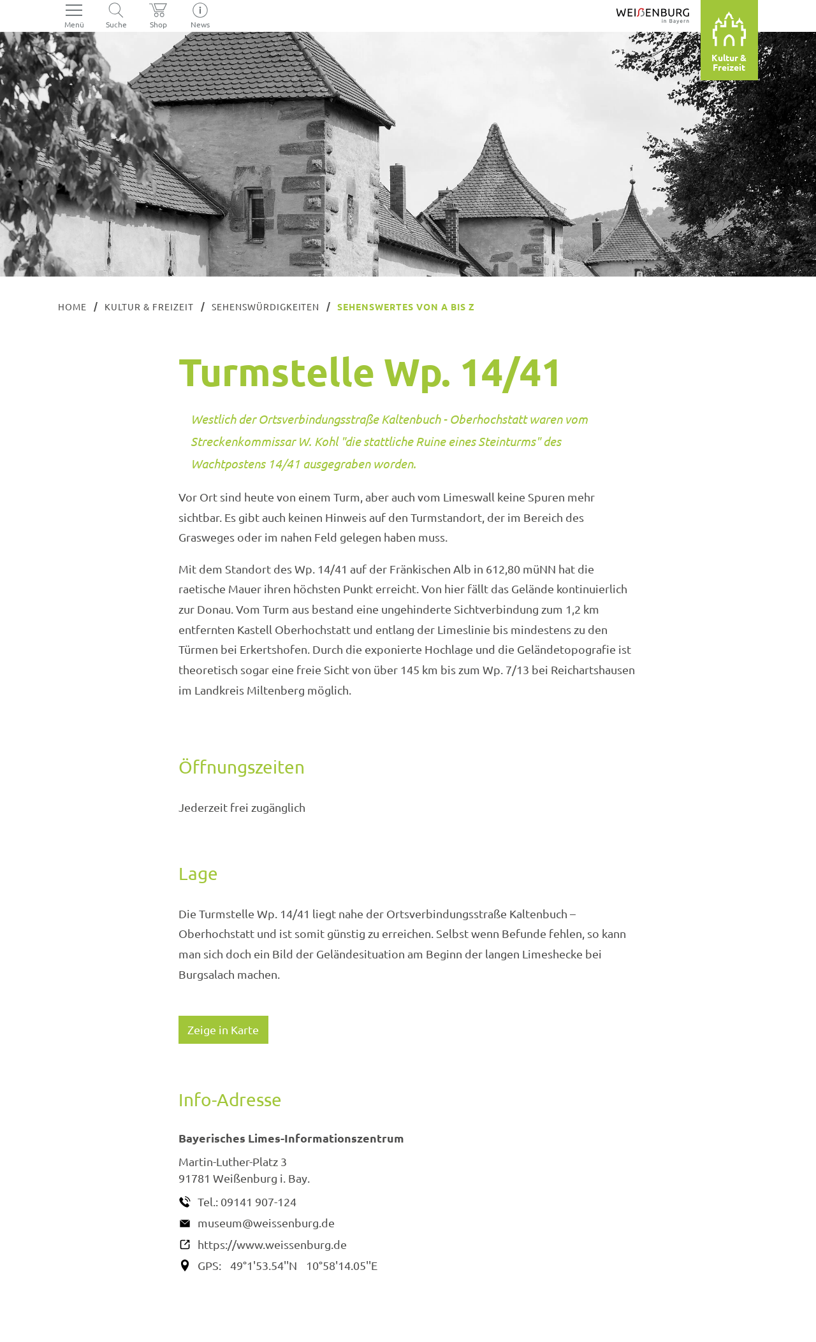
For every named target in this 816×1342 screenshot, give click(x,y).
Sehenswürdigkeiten (266, 306)
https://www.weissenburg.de (272, 1244)
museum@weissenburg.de (266, 1222)
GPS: (209, 1265)
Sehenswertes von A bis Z (406, 306)
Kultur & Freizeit (149, 306)
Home (72, 306)
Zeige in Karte (223, 1029)
